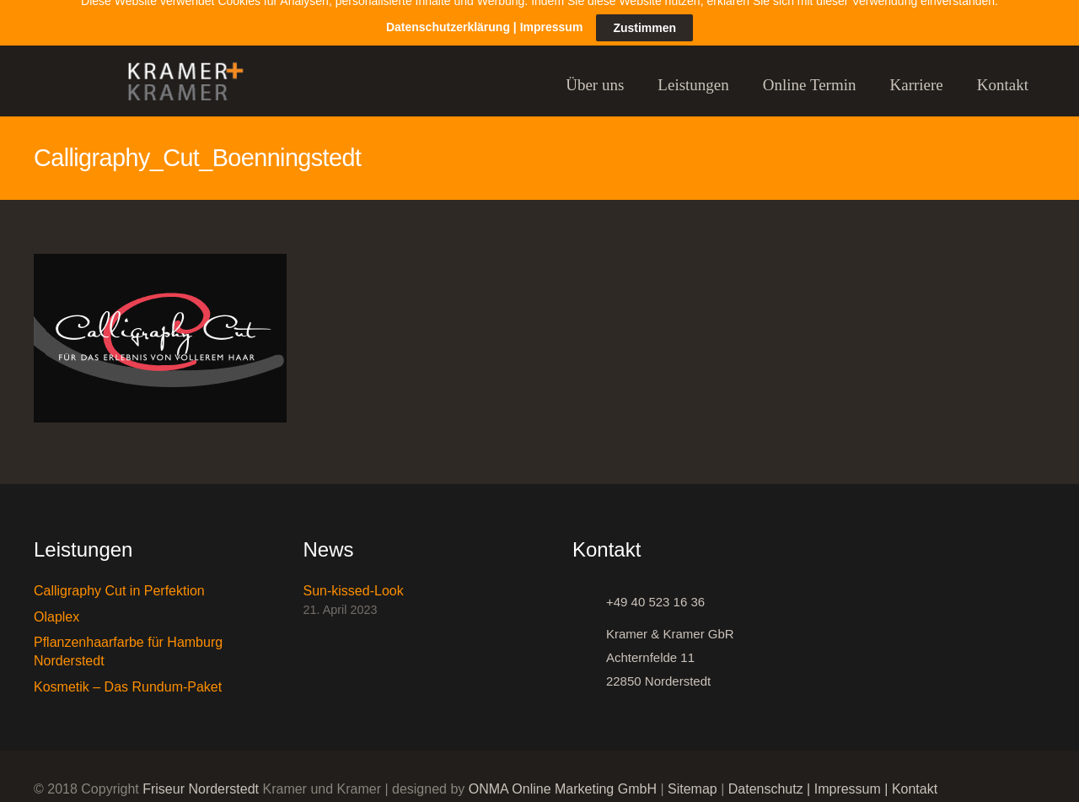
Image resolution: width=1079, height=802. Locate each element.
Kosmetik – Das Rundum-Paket (128, 674)
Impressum (847, 777)
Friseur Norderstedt (200, 777)
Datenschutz (765, 777)
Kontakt (914, 777)
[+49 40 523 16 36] (589, 590)
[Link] (178, 73)
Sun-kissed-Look (353, 579)
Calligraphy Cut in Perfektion (119, 579)
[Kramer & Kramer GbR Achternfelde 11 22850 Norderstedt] (589, 646)
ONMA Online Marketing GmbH (563, 777)
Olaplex (56, 604)
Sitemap (692, 777)
